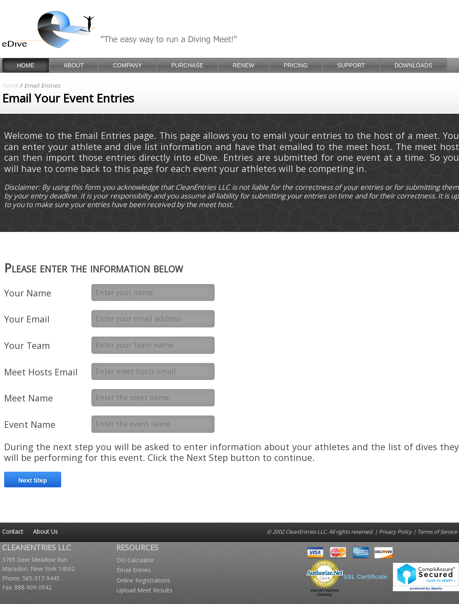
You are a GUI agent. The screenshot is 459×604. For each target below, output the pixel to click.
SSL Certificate (365, 576)
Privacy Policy (395, 531)
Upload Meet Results (144, 590)
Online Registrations (143, 580)
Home (10, 85)
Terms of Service (437, 531)
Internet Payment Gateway (325, 592)
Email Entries (134, 570)
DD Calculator (135, 560)
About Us (45, 531)
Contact (12, 531)
